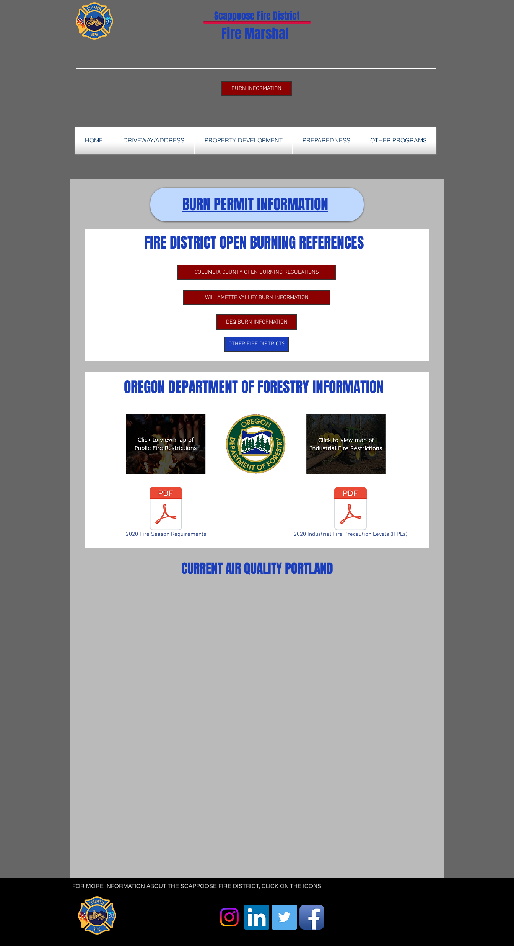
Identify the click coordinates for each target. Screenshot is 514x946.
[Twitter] (284, 917)
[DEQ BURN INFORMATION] (256, 322)
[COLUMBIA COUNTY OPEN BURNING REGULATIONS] (256, 272)
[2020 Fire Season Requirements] (166, 513)
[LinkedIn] (256, 917)
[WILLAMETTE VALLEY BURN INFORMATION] (256, 297)
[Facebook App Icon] (311, 917)
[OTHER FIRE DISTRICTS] (256, 344)
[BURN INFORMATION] (256, 88)
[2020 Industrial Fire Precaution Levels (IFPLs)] (350, 513)
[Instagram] (229, 917)
